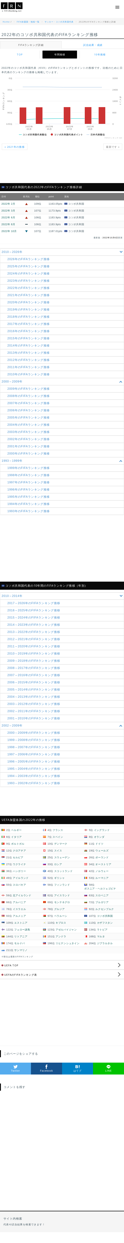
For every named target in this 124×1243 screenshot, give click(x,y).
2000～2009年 (63, 381)
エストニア (21, 922)
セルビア (18, 857)
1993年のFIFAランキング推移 (28, 511)
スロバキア (19, 884)
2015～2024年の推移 (34, 617)
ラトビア (102, 929)
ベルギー (16, 830)
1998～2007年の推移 (34, 747)
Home (6, 21)
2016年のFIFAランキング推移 (28, 331)
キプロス (61, 922)
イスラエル (19, 909)
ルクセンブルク (104, 909)
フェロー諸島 (22, 929)
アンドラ (61, 936)
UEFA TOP (10, 965)
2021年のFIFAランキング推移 (28, 295)
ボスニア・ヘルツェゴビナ (100, 888)
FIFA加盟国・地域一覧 (28, 21)
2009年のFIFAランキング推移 (28, 388)
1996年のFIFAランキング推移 (28, 489)
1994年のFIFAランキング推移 (28, 503)
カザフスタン (105, 922)
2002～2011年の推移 (34, 711)
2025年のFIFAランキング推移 (28, 266)
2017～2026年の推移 (34, 603)
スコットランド (63, 871)
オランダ (99, 836)
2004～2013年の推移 (34, 696)
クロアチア (19, 850)
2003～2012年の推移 (34, 703)
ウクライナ (19, 864)
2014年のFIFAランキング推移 (28, 345)
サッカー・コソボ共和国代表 (59, 21)
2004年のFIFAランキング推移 (28, 424)
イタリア (16, 836)
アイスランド (62, 895)
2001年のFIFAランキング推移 (28, 446)
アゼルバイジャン (66, 929)
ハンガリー (19, 871)
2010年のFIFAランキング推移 (28, 374)
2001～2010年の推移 (34, 718)
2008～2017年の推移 (34, 667)
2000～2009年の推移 (34, 732)
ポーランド (102, 857)
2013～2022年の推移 (34, 631)
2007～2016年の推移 (34, 675)
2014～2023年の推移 (34, 624)
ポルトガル (17, 843)
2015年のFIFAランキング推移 (28, 338)
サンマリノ (21, 950)
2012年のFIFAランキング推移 (28, 359)
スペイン (58, 836)
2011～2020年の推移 (34, 646)
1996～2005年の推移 (34, 761)
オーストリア (103, 864)
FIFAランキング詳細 (31, 45)
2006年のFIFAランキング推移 (28, 410)
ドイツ (99, 843)
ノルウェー (102, 871)
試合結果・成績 (93, 45)
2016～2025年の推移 (34, 610)
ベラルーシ (60, 915)
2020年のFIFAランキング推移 (28, 302)
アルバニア (19, 902)
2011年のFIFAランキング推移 (28, 367)
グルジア (59, 909)
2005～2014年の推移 (34, 689)
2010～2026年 (63, 252)
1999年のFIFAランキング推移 (28, 467)
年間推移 (59, 54)
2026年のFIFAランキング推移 (28, 259)
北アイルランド (22, 895)
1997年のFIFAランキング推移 (28, 482)
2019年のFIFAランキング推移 (28, 309)
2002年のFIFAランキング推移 (28, 439)
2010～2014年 (63, 596)
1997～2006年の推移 (34, 754)
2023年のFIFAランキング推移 (28, 280)
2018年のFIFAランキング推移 (28, 316)
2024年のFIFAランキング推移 (28, 273)
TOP (20, 54)
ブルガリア (102, 902)
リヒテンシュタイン (67, 943)
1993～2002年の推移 (34, 783)
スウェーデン (62, 857)
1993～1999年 (63, 461)
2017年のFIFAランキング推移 (28, 323)
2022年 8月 (8, 224)
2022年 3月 (8, 210)
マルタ (101, 936)
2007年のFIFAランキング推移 (28, 403)
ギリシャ (59, 877)
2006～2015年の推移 (34, 682)
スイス (58, 850)
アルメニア (19, 915)
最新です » (113, 147)
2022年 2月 (8, 203)
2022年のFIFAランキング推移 (28, 287)
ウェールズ (102, 850)
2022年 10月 (9, 231)
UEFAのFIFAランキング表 (19, 974)
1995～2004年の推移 (34, 768)
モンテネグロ (62, 902)
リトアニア (21, 936)
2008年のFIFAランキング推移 (28, 395)
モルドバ (19, 943)
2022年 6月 (8, 217)
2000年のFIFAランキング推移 (28, 453)
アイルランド (21, 877)
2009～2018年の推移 (34, 660)
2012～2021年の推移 (34, 639)
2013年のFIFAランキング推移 (28, 352)
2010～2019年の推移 (34, 653)
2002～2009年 (63, 725)
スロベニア (102, 895)
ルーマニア (102, 877)
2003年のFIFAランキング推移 (28, 431)
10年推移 (100, 54)
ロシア (58, 864)
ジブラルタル (105, 943)
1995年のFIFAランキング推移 (28, 496)
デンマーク (60, 843)
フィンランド (62, 884)
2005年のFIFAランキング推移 (28, 417)
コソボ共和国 (105, 915)
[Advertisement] (62, 169)
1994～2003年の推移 (34, 775)
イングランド (102, 830)
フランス (58, 830)
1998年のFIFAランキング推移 (28, 475)
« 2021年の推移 (14, 147)
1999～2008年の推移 (34, 739)
